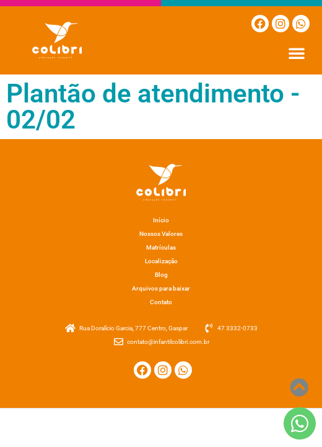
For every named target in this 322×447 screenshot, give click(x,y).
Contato (161, 302)
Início (161, 220)
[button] (297, 53)
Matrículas (161, 247)
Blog (161, 274)
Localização (161, 261)
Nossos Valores (161, 233)
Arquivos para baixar (161, 288)
